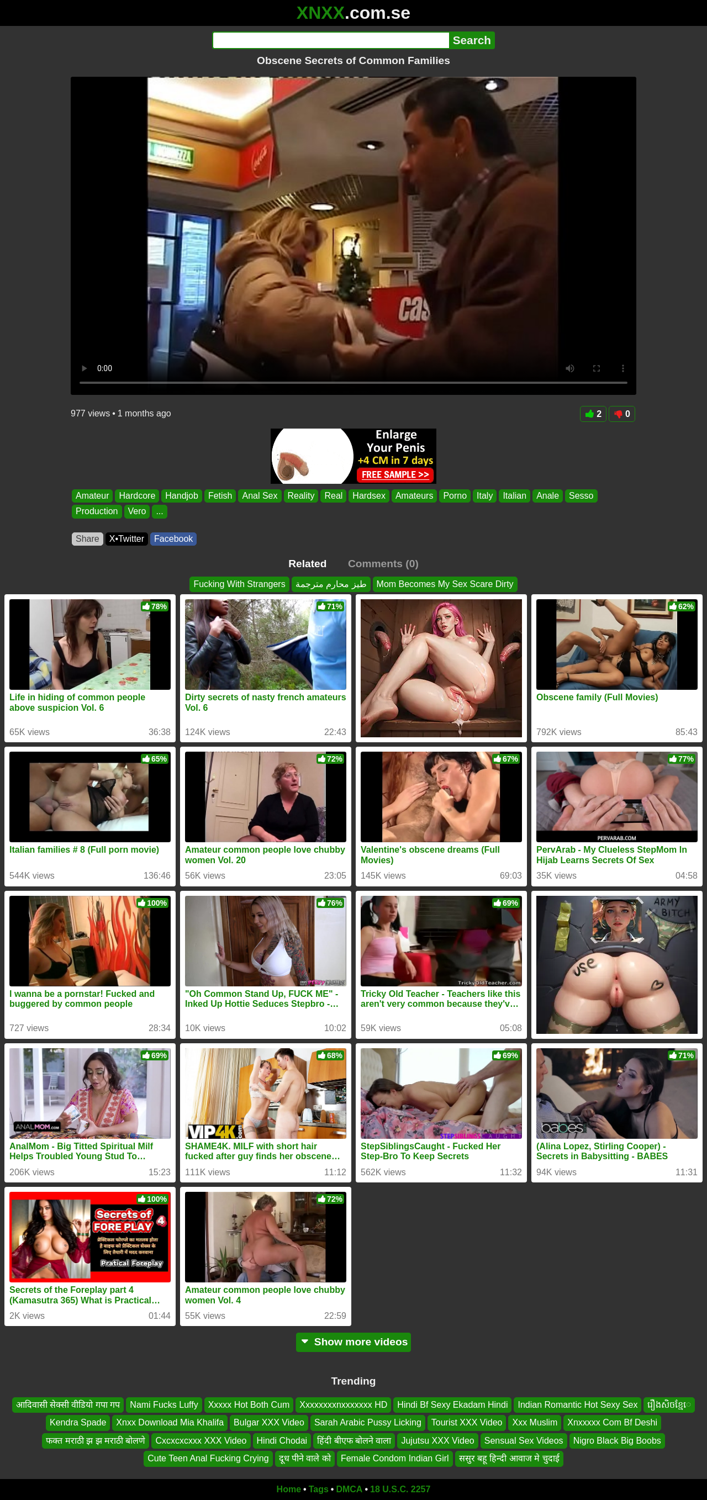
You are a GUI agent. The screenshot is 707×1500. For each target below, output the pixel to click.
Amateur (92, 495)
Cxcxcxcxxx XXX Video (200, 1440)
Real (333, 495)
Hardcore (137, 495)
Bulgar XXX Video (269, 1422)
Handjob (181, 495)
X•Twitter (126, 538)
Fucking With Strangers (239, 584)
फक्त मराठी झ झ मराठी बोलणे (95, 1440)
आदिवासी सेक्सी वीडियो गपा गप (68, 1404)
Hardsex (369, 495)
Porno (455, 495)
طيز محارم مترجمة (331, 584)
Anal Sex (259, 495)
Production (97, 511)
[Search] (330, 40)
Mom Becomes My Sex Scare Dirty (445, 584)
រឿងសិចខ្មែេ (669, 1404)
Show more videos (353, 1342)
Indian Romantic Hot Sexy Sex (577, 1404)
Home (289, 1489)
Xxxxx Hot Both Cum (249, 1404)
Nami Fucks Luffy (164, 1404)
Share (87, 538)
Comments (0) (383, 563)
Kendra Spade (78, 1422)
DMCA (349, 1489)
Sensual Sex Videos (523, 1440)
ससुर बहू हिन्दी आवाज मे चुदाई (509, 1458)
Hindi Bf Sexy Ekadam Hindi (452, 1404)
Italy (485, 495)
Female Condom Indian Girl (395, 1458)
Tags (319, 1489)
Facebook (173, 538)
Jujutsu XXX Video (437, 1440)
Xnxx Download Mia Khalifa (170, 1422)
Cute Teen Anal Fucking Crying (207, 1458)
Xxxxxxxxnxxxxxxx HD (343, 1404)
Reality (301, 495)
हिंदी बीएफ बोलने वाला (354, 1440)
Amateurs (414, 495)
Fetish (220, 495)
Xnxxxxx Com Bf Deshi (612, 1422)
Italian (514, 495)
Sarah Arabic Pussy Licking (367, 1422)
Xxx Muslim (534, 1422)
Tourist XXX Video (467, 1422)
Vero (137, 511)
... (159, 511)
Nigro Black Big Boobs (617, 1440)
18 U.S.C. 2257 (400, 1489)
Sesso (581, 495)
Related (307, 563)
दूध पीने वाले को (305, 1458)
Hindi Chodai (282, 1440)
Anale (547, 495)
